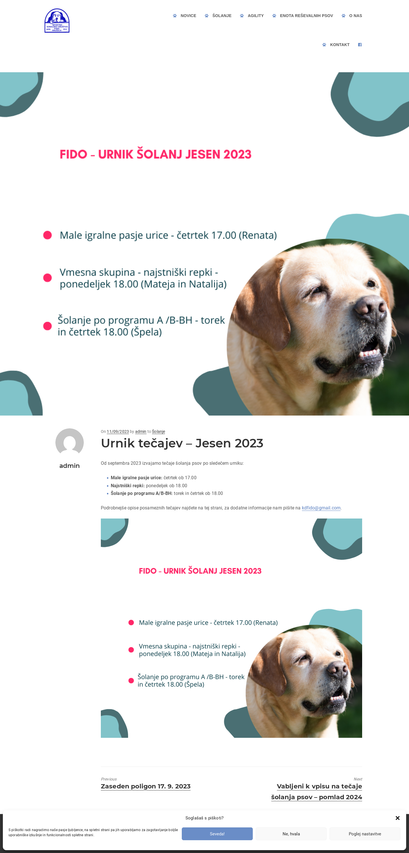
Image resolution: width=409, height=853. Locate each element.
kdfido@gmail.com (321, 508)
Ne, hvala (291, 834)
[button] (397, 818)
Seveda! (217, 834)
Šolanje (158, 431)
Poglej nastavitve (365, 834)
